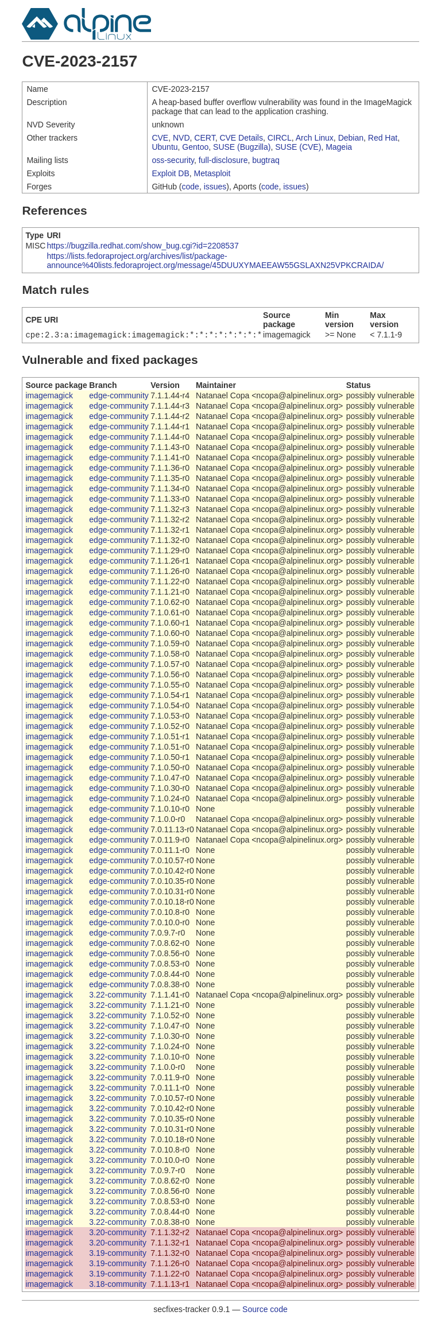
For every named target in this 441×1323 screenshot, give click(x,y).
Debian (350, 137)
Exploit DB (170, 173)
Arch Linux (315, 137)
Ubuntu (164, 147)
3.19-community (117, 1254)
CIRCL (280, 137)
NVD (181, 137)
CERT (204, 137)
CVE (160, 137)
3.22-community (117, 995)
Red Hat (382, 137)
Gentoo (195, 147)
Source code (265, 1310)
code (190, 186)
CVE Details (240, 137)
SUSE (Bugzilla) (241, 147)
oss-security (173, 160)
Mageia (339, 147)
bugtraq (265, 160)
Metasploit (212, 173)
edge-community (119, 396)
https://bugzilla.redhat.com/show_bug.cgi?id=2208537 (142, 245)
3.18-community (117, 1285)
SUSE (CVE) (298, 147)
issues (215, 186)
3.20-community (117, 1233)
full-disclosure (223, 160)
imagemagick (48, 396)
